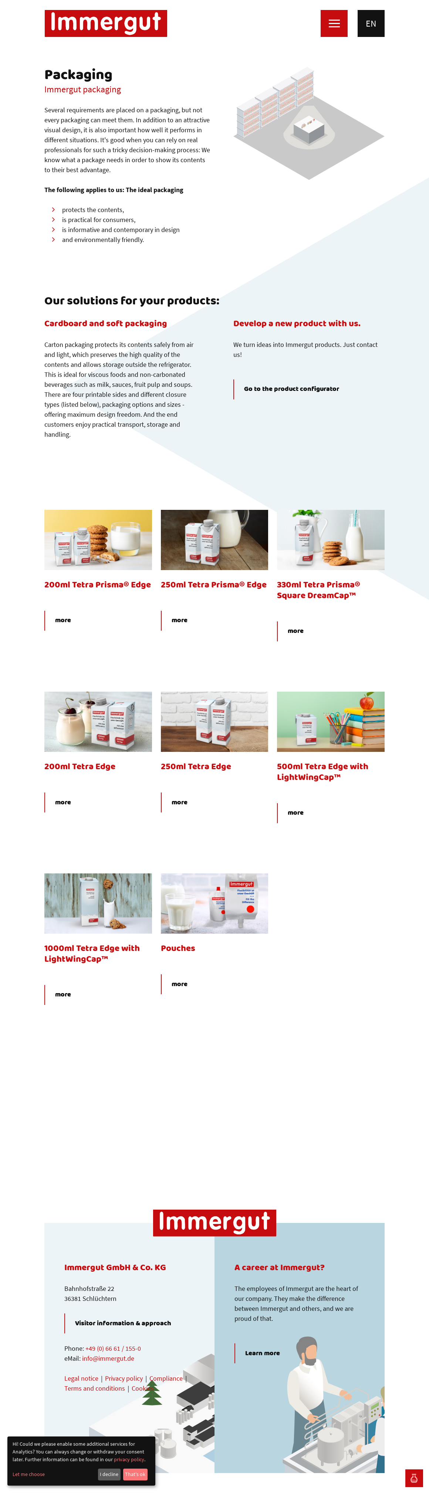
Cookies (143, 1388)
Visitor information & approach (123, 1323)
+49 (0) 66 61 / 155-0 (113, 1348)
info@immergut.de (108, 1358)
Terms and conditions (94, 1388)
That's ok (135, 1474)
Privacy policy (124, 1378)
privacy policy (129, 1459)
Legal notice (81, 1378)
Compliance (166, 1378)
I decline (109, 1474)
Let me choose (29, 1474)
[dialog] (81, 1461)
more (63, 621)
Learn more (262, 1353)
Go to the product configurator (291, 389)
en (371, 23)
